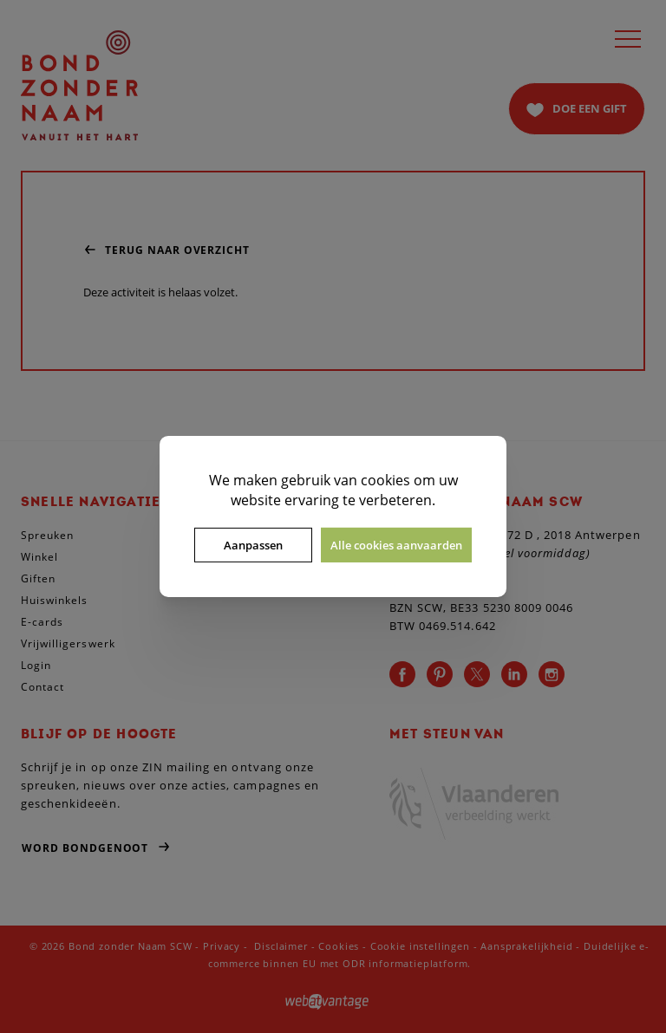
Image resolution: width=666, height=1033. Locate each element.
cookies (385, 480)
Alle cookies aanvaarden (396, 545)
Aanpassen (253, 545)
